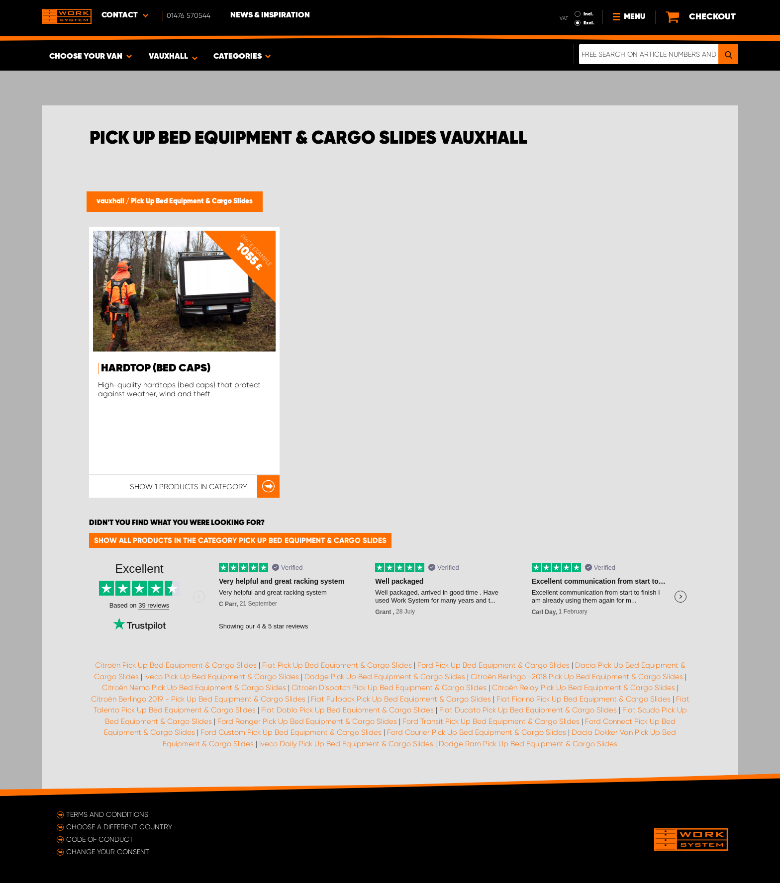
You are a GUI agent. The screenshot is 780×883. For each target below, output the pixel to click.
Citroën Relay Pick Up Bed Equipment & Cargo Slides (583, 687)
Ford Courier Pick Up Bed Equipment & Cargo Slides (476, 732)
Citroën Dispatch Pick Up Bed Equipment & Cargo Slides (389, 687)
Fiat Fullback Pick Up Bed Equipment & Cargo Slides (401, 699)
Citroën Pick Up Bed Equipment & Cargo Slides (176, 665)
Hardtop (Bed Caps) (155, 368)
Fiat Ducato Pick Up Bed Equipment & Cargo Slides (528, 710)
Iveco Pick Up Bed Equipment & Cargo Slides (221, 676)
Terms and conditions (107, 814)
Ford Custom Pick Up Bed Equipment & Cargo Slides (291, 732)
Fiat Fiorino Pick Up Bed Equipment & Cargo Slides (583, 699)
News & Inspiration (270, 15)
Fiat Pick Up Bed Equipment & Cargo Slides (337, 665)
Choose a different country (119, 827)
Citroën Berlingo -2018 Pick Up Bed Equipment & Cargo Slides (577, 676)
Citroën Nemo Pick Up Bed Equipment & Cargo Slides (194, 687)
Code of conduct (99, 839)
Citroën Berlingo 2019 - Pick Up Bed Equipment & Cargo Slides (198, 699)
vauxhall (111, 201)
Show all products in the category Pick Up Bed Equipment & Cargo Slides (240, 540)
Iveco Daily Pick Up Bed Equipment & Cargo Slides (346, 743)
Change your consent (107, 852)
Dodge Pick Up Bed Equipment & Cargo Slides (384, 676)
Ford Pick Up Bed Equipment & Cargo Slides (493, 665)
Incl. (588, 13)
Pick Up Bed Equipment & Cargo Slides (192, 201)
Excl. (589, 22)
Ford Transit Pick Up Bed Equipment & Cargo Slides (491, 721)
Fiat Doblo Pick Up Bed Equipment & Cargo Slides (347, 710)
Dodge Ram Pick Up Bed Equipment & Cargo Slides (528, 743)
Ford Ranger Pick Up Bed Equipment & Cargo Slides (307, 721)
